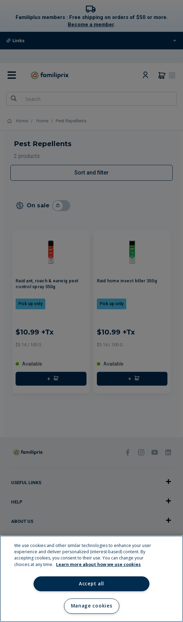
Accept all (91, 584)
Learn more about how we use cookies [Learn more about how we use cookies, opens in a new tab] (98, 564)
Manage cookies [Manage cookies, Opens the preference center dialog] (91, 606)
